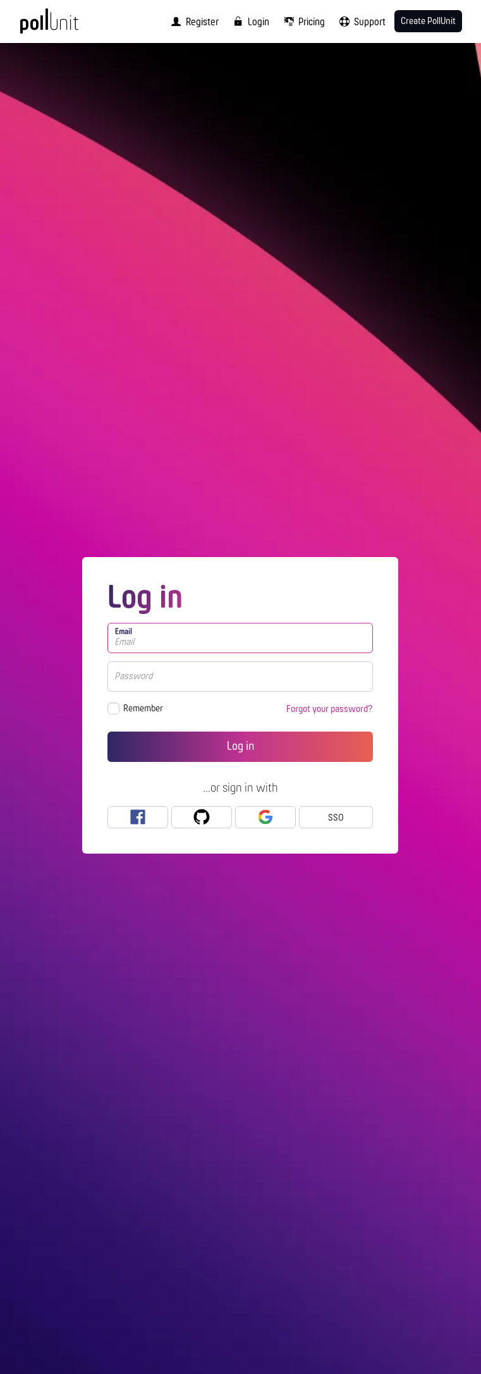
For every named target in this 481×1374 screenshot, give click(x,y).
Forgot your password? (329, 709)
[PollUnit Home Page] (66, 25)
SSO (336, 818)
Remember (143, 709)
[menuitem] (192, 21)
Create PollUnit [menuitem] (428, 21)
